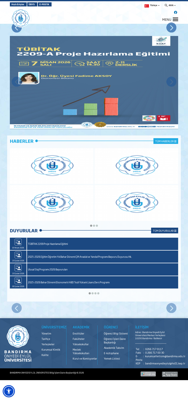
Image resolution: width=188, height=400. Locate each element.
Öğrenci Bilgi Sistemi (116, 353)
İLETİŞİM (141, 347)
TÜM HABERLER (165, 161)
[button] (9, 391)
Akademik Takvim (114, 367)
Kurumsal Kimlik (51, 369)
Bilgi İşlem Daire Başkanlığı (63, 392)
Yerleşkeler (48, 364)
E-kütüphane (111, 373)
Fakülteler (79, 358)
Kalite (45, 375)
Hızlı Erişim (18, 4)
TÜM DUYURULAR (164, 250)
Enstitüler (78, 353)
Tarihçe (46, 358)
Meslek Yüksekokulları (81, 371)
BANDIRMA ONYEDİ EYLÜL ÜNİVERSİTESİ (30, 392)
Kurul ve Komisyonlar (85, 378)
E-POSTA (53, 4)
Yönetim (46, 353)
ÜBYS (36, 4)
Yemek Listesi (112, 378)
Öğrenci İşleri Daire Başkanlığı (115, 360)
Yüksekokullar (81, 364)
